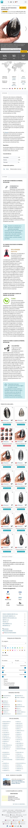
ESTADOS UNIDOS (21, 711)
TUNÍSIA (5, 711)
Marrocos (14, 85)
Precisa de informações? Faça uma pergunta (11, 49)
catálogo (4, 5)
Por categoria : (5, 641)
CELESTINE (6, 732)
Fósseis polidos (16, 5)
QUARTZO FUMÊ (20, 757)
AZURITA (5, 728)
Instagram (19, 814)
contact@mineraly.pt (16, 816)
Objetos (6, 619)
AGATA (18, 721)
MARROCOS (6, 706)
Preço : (3, 665)
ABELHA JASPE (7, 721)
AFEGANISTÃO (7, 695)
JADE (18, 741)
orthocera (4, 420)
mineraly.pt (14, 823)
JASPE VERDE (19, 743)
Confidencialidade (18, 810)
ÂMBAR (18, 770)
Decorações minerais (9, 616)
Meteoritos (6, 625)
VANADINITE (6, 770)
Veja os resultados (14, 687)
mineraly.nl (6, 823)
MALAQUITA (6, 752)
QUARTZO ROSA (20, 759)
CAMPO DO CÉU (20, 730)
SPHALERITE (19, 766)
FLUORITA (19, 737)
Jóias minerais (7, 623)
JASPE (5, 743)
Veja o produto (7, 424)
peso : (3, 670)
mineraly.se (22, 823)
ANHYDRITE (19, 725)
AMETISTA (19, 723)
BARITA (18, 728)
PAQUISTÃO (6, 710)
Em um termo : (5, 655)
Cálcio (7, 169)
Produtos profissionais (9, 632)
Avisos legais (11, 810)
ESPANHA (19, 701)
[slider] (3, 668)
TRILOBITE (6, 768)
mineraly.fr (8, 820)
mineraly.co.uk (17, 820)
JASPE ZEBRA (19, 745)
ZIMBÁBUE (19, 713)
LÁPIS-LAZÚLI (6, 748)
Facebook (12, 814)
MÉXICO (5, 708)
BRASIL (5, 697)
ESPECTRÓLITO (7, 737)
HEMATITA (6, 741)
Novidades (6, 629)
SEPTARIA (19, 765)
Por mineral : (5, 660)
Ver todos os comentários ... (19, 804)
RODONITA (6, 763)
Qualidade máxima (8, 630)
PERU (18, 708)
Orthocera (23, 78)
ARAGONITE (19, 726)
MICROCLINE (19, 752)
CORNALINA (6, 734)
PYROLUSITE (19, 755)
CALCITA (5, 730)
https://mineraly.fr (14, 817)
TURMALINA (19, 768)
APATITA (5, 726)
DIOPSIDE (19, 734)
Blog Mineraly (5, 814)
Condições (5, 810)
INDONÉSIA (6, 704)
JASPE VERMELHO (7, 745)
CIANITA (18, 732)
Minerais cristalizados (10, 618)
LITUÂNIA (19, 704)
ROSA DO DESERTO (21, 763)
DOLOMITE (6, 736)
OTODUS (18, 754)
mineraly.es (22, 821)
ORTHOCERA (6, 754)
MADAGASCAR (21, 706)
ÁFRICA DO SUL (6, 713)
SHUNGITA (6, 766)
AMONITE (5, 725)
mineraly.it (14, 821)
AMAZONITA (6, 723)
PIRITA (5, 755)
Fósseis (5, 621)
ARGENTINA (20, 695)
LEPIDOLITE (19, 746)
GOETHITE (19, 739)
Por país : (17, 660)
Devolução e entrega (11, 811)
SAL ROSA (6, 765)
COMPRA (23, 7)
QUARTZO (6, 757)
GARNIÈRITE (6, 739)
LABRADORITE (7, 746)
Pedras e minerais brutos (10, 614)
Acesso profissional (21, 811)
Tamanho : (4, 674)
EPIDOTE (18, 736)
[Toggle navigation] (25, 1)
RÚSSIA (19, 710)
